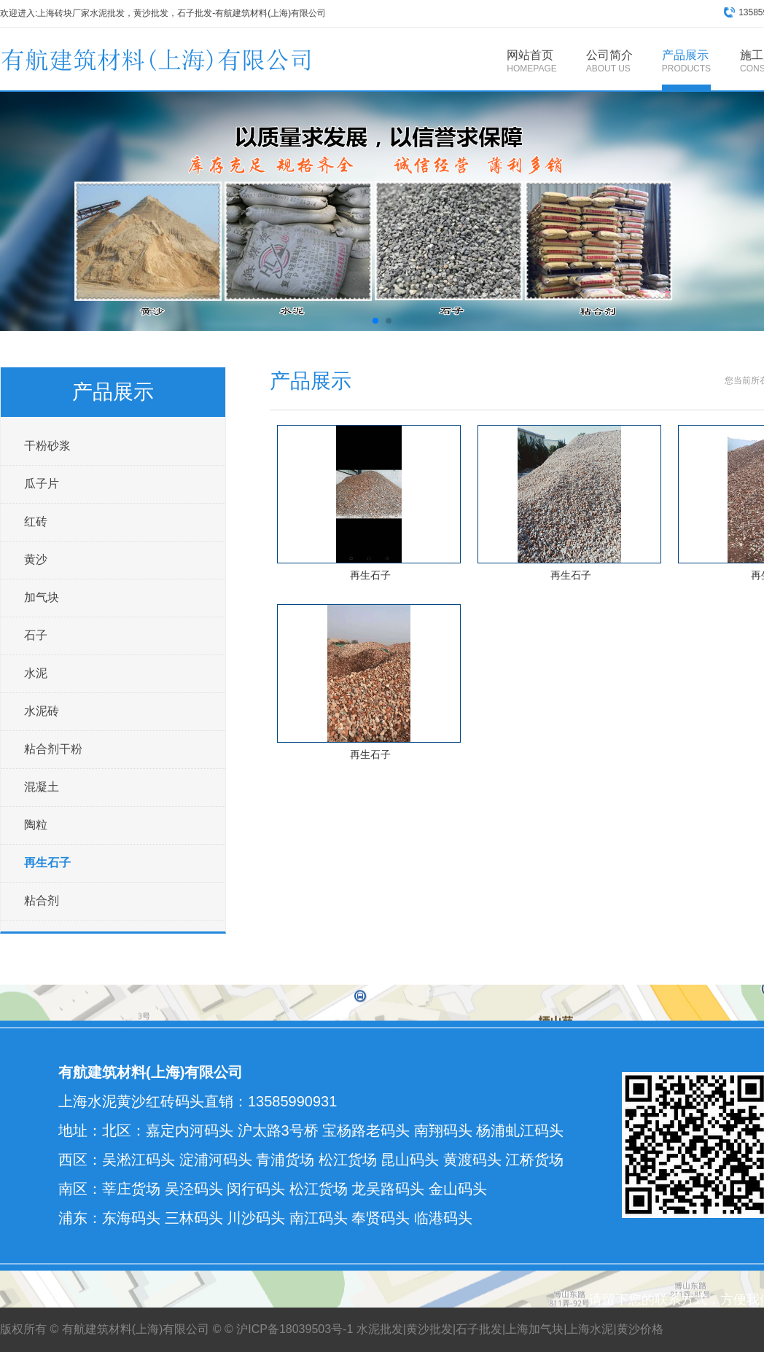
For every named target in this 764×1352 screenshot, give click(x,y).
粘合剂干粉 (53, 749)
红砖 (35, 521)
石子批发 (479, 1329)
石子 (35, 635)
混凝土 (41, 787)
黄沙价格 (640, 1329)
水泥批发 (379, 1329)
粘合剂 (41, 900)
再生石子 (47, 862)
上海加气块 (534, 1329)
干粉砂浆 (47, 445)
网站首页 (531, 61)
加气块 (41, 597)
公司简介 (609, 61)
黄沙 (35, 559)
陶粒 (35, 824)
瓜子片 (41, 483)
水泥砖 (41, 711)
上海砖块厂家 (63, 13)
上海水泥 (589, 1329)
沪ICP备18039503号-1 (294, 1329)
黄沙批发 (429, 1329)
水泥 (35, 673)
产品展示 (686, 61)
